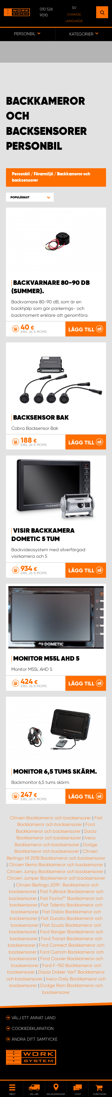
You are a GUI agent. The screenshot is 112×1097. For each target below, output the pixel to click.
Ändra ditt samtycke (34, 1039)
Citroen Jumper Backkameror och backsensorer (56, 878)
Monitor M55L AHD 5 (46, 659)
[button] (30, 197)
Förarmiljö (44, 174)
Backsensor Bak (41, 418)
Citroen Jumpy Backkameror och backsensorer (55, 871)
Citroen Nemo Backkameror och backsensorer (56, 864)
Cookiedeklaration (33, 1028)
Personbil (21, 174)
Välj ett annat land (34, 1017)
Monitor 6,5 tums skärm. (55, 772)
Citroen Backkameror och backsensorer (50, 818)
